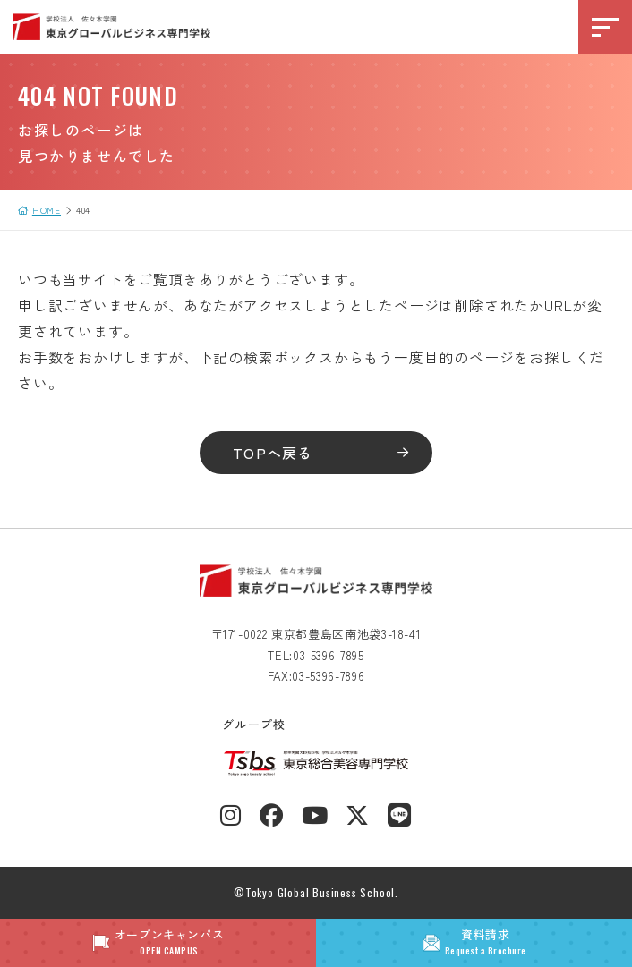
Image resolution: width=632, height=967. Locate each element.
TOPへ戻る (273, 452)
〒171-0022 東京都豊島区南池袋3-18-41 (316, 633)
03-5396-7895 (328, 655)
